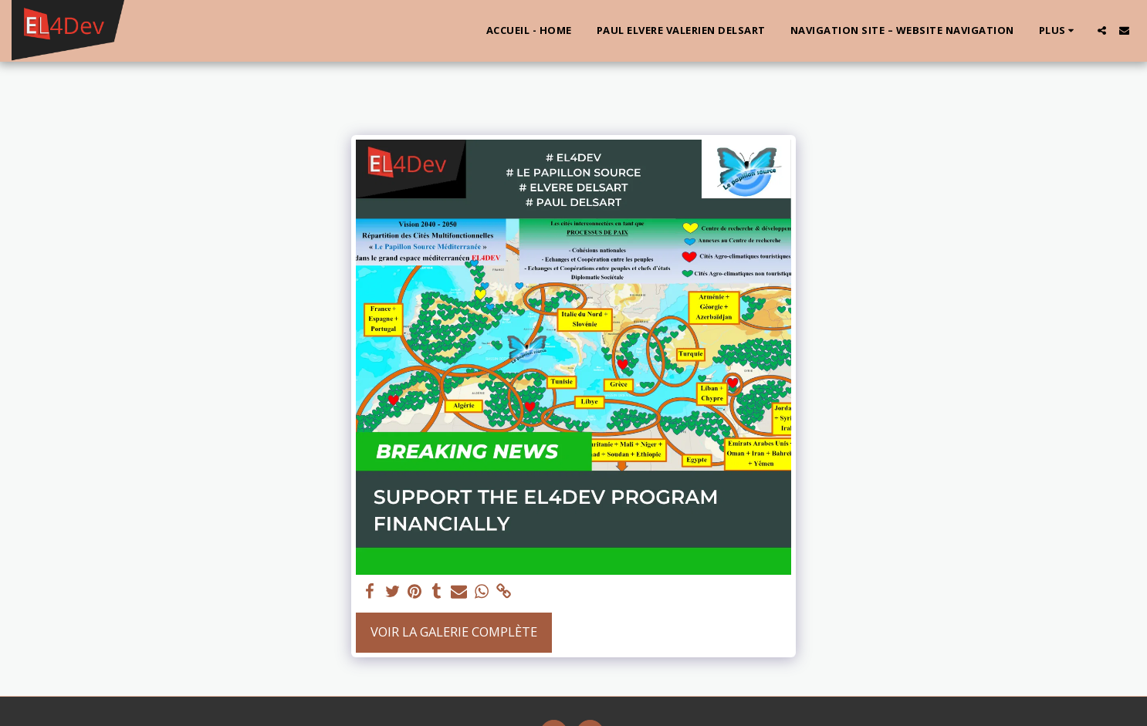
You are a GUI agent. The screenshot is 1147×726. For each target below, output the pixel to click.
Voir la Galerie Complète (453, 631)
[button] (1101, 30)
